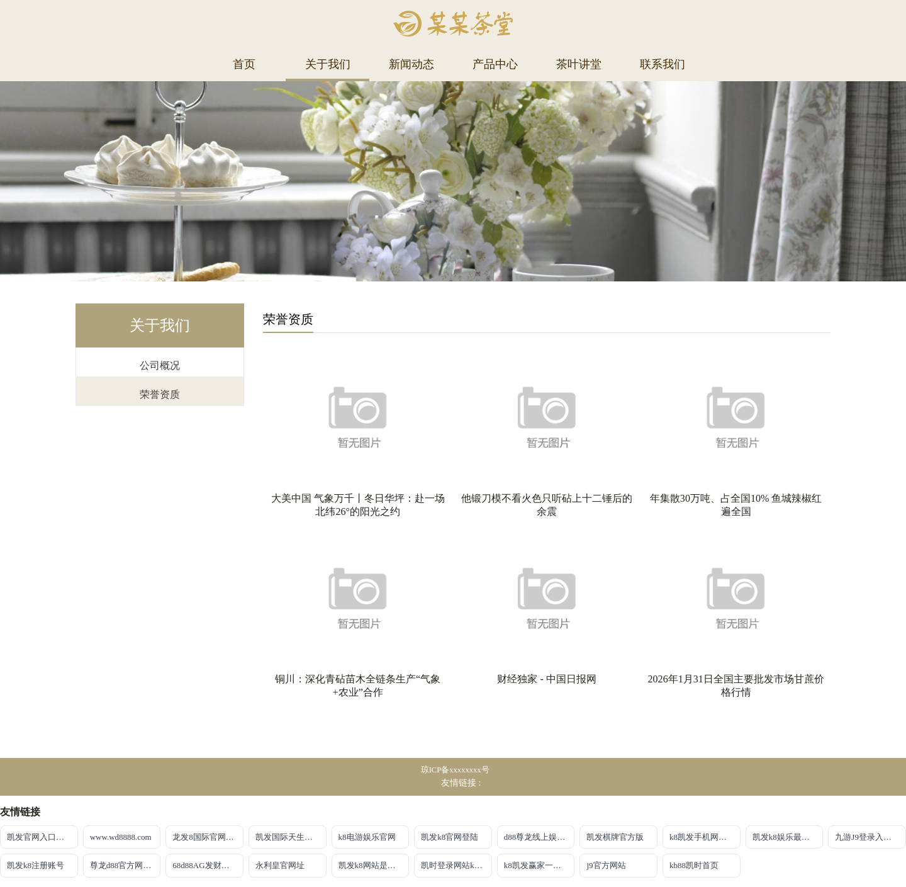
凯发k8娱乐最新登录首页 (788, 837)
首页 (244, 64)
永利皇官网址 (280, 865)
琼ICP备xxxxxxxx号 (455, 770)
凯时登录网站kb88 (453, 865)
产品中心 (495, 64)
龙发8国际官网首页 (207, 837)
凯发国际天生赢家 (288, 837)
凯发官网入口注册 (39, 837)
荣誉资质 (160, 394)
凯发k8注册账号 (35, 865)
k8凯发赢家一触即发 (539, 865)
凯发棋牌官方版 (615, 837)
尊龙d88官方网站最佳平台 (125, 865)
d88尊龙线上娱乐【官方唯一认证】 (539, 837)
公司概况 (160, 365)
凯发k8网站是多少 (371, 865)
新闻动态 (411, 64)
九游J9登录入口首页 (870, 837)
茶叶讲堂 (578, 64)
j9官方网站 (605, 865)
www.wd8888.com (121, 837)
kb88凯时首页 (694, 865)
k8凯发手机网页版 (702, 837)
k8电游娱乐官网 (367, 837)
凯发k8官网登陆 (449, 837)
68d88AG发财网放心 (207, 865)
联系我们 (662, 64)
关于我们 (327, 64)
